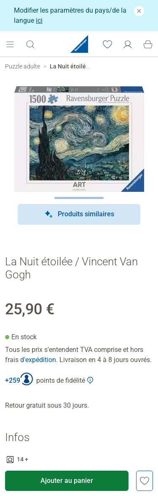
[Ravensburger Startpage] (79, 44)
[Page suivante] (79, 198)
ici (39, 20)
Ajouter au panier (66, 481)
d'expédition (38, 360)
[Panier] (148, 43)
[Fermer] (139, 10)
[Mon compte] (128, 43)
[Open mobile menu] (10, 43)
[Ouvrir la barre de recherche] (30, 43)
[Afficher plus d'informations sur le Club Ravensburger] (90, 380)
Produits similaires (79, 215)
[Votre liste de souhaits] (107, 43)
